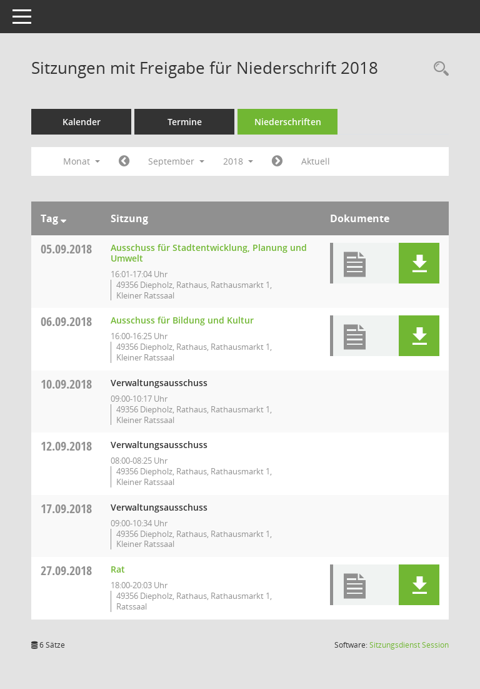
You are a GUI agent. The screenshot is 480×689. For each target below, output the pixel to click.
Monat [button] (81, 161)
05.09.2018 (66, 248)
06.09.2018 (66, 321)
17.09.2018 (66, 508)
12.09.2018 (66, 445)
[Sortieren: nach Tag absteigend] (63, 218)
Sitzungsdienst (409, 645)
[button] (419, 263)
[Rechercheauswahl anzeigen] (438, 69)
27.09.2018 (66, 570)
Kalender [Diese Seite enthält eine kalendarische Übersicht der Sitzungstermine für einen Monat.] (81, 122)
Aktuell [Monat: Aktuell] (315, 161)
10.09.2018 (66, 383)
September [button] (176, 161)
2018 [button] (238, 161)
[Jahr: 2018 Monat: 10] (277, 161)
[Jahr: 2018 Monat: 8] (124, 161)
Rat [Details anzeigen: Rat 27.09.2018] (118, 569)
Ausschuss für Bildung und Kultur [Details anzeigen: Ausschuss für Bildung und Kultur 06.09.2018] (182, 320)
